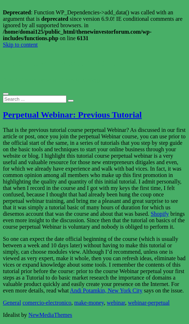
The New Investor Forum (65, 62)
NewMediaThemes (50, 315)
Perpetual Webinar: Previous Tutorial (72, 114)
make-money (89, 303)
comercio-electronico (47, 303)
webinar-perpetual (149, 303)
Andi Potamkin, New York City (106, 290)
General (12, 303)
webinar (116, 303)
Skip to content (20, 45)
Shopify (160, 214)
